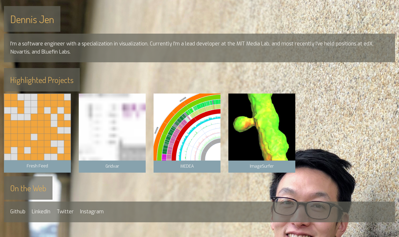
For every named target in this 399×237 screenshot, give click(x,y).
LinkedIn (41, 211)
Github (17, 211)
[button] (37, 133)
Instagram (92, 211)
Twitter (65, 211)
